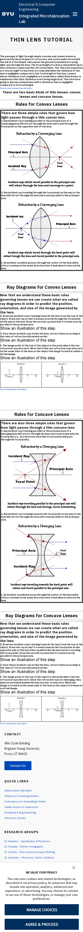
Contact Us (21, 766)
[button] (73, 867)
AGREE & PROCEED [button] (41, 924)
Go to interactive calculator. (13, 389)
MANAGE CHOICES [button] (41, 909)
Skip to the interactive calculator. (16, 88)
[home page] (8, 14)
